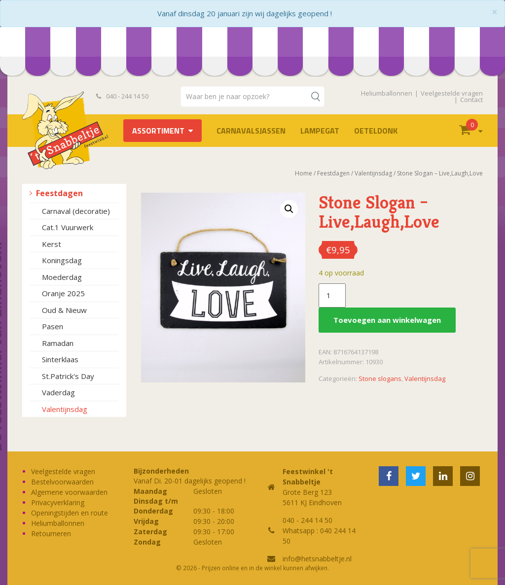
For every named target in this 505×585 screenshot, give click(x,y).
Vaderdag (58, 392)
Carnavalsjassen (251, 131)
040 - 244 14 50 (122, 96)
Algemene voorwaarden (69, 492)
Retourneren (51, 533)
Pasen (52, 326)
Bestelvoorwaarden (62, 481)
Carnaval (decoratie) (76, 211)
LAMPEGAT (319, 131)
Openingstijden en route (69, 512)
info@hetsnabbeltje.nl (317, 558)
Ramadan (57, 343)
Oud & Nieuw (64, 310)
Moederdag (62, 277)
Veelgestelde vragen (452, 93)
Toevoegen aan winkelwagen (387, 320)
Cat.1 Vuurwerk (67, 227)
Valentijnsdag (64, 409)
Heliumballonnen (386, 93)
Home (303, 173)
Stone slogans (380, 378)
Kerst (51, 244)
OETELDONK (375, 131)
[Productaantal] (332, 295)
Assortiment (158, 131)
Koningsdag (62, 260)
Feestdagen (59, 193)
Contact (471, 99)
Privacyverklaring (57, 502)
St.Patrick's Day (68, 376)
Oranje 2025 (63, 293)
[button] (289, 209)
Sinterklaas (60, 359)
